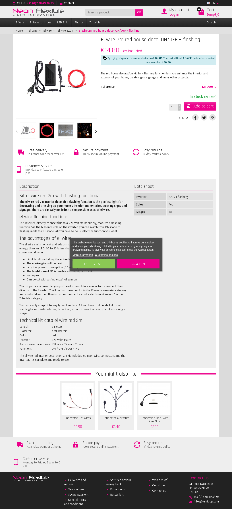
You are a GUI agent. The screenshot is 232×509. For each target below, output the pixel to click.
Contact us (159, 459)
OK (139, 12)
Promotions (117, 458)
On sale (211, 22)
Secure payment (78, 463)
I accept (138, 264)
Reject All (93, 264)
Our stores (158, 454)
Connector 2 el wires (78, 402)
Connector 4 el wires (116, 402)
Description (29, 171)
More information (82, 254)
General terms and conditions (75, 471)
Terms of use (76, 458)
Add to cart (200, 106)
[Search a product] (110, 12)
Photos (79, 22)
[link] (195, 117)
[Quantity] (173, 107)
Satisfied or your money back (118, 451)
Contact (67, 3)
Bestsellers (117, 463)
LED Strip (63, 22)
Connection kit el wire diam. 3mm (154, 404)
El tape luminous (40, 22)
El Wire (20, 22)
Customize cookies (106, 254)
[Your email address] (106, 487)
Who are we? (160, 449)
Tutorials (95, 22)
